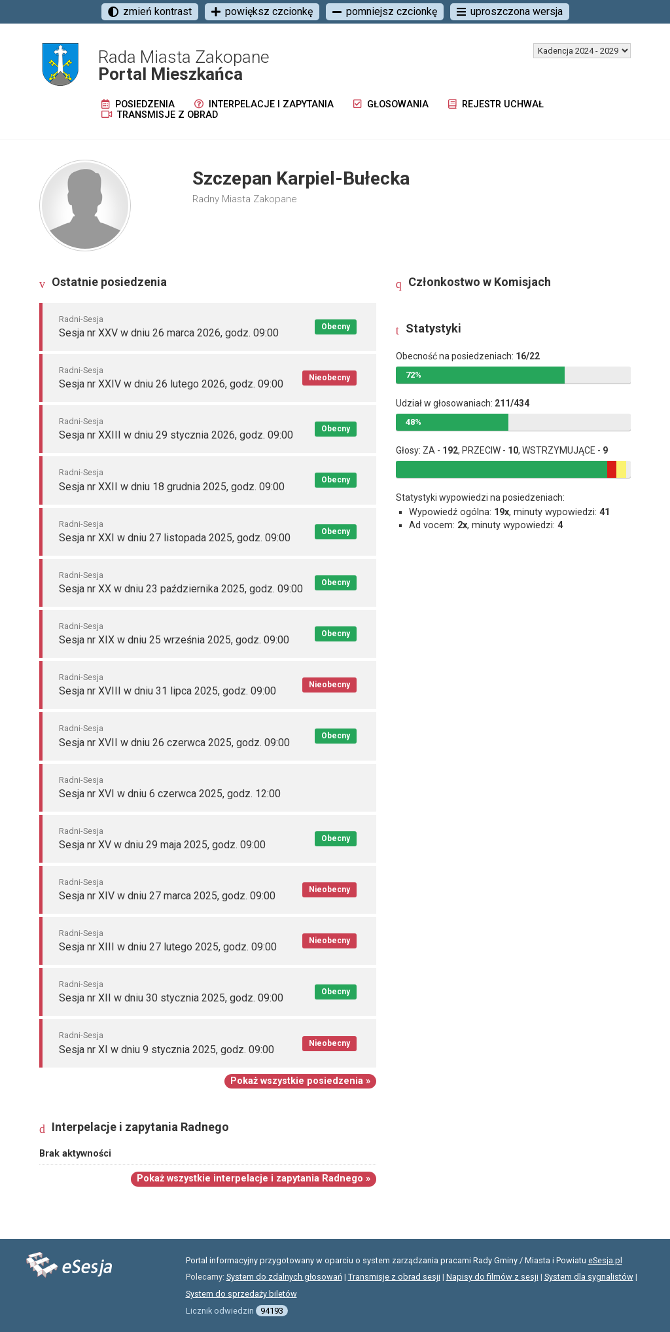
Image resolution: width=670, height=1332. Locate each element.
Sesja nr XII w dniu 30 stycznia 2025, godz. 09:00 (171, 998)
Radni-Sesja (81, 319)
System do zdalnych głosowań (284, 1277)
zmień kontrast (150, 11)
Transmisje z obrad (159, 114)
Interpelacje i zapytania (264, 104)
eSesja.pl (605, 1260)
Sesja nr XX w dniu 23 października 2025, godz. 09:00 (181, 589)
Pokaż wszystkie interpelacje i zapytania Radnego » (253, 1178)
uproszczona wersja (510, 11)
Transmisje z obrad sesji (394, 1277)
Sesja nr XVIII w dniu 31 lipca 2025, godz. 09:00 (167, 691)
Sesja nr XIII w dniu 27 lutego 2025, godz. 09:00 (168, 947)
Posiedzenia (138, 104)
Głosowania (391, 104)
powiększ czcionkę (262, 11)
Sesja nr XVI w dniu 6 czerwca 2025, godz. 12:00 (170, 793)
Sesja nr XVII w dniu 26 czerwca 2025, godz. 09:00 (174, 742)
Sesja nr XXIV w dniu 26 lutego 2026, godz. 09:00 (171, 384)
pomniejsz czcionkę (384, 11)
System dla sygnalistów (588, 1277)
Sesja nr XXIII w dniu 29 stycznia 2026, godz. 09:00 (176, 435)
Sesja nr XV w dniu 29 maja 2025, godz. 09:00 (162, 844)
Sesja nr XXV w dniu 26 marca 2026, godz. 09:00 (169, 333)
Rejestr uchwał (496, 104)
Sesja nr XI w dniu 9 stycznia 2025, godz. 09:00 (166, 1049)
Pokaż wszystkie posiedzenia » (300, 1081)
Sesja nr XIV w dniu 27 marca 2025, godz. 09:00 (167, 896)
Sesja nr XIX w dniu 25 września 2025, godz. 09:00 (174, 640)
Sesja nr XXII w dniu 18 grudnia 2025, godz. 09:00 (172, 486)
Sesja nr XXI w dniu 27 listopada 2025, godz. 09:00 (175, 537)
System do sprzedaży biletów (241, 1294)
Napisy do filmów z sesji (492, 1277)
